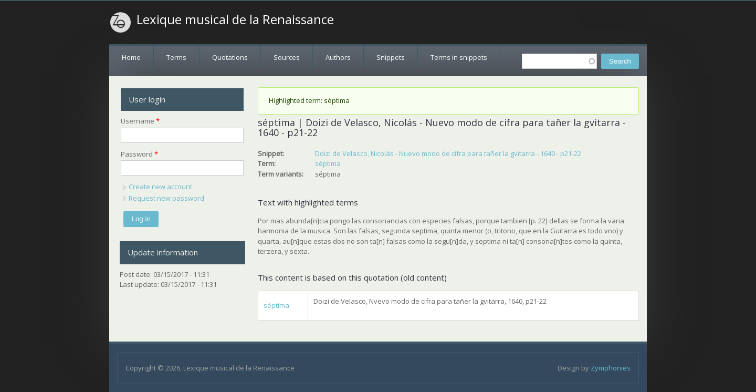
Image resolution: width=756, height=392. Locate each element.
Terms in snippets (458, 57)
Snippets (390, 57)
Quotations (230, 57)
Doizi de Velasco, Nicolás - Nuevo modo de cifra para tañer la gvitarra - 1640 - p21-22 (448, 153)
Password (139, 154)
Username (140, 121)
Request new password (166, 198)
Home (131, 57)
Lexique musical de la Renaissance (235, 19)
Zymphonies (611, 368)
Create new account (160, 186)
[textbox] (559, 61)
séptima (328, 163)
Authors (338, 57)
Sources (287, 57)
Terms (176, 57)
